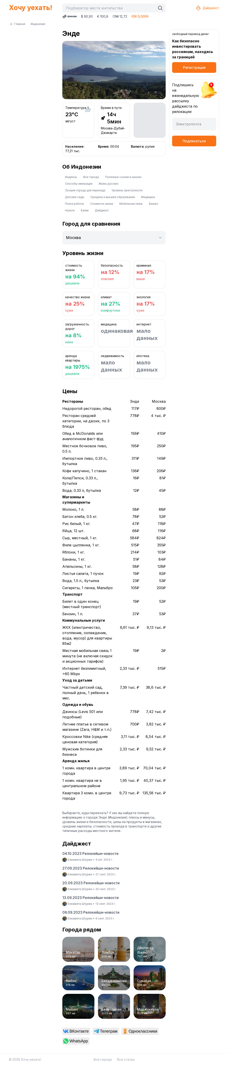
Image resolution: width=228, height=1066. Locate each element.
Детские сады (74, 197)
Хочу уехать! (30, 8)
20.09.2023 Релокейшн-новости (91, 883)
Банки (85, 210)
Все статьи (125, 1059)
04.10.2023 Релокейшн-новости (90, 853)
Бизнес (153, 203)
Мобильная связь (131, 203)
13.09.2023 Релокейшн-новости (90, 897)
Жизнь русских (108, 183)
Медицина (148, 197)
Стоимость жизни (101, 203)
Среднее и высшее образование (112, 197)
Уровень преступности (127, 190)
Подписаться (194, 141)
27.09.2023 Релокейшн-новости (90, 868)
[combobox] (110, 8)
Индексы (71, 177)
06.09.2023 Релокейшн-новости (90, 912)
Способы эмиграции (78, 183)
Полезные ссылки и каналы (123, 177)
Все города (91, 177)
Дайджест (207, 8)
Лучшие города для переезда (85, 190)
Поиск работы (74, 203)
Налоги (70, 210)
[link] (76, 1031)
